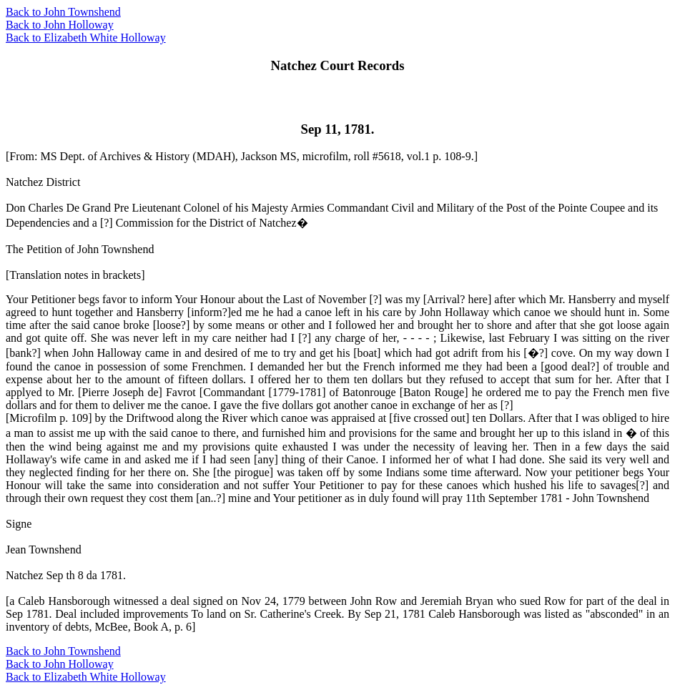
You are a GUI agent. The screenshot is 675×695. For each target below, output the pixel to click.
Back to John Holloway (60, 25)
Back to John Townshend (63, 12)
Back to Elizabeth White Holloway (86, 37)
